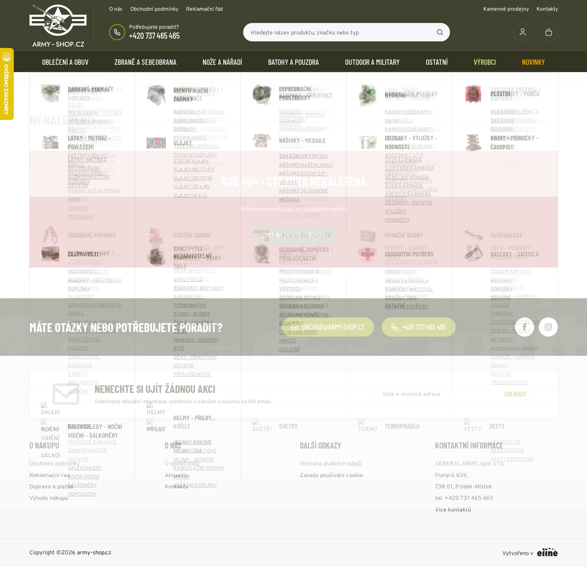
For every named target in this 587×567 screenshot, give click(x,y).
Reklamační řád (204, 9)
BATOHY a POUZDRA (293, 61)
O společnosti (182, 463)
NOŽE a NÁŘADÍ (222, 61)
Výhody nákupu (48, 498)
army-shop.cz (94, 552)
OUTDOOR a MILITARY (372, 61)
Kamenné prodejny (506, 9)
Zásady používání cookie (331, 475)
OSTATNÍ (437, 61)
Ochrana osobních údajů (330, 463)
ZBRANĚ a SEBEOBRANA (145, 61)
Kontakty (547, 9)
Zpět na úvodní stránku (293, 234)
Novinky (533, 61)
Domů (31, 80)
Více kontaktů (453, 509)
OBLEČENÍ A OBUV (65, 61)
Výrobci (485, 61)
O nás (116, 9)
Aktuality (176, 475)
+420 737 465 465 (154, 35)
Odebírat (515, 394)
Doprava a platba (51, 486)
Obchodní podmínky (154, 9)
